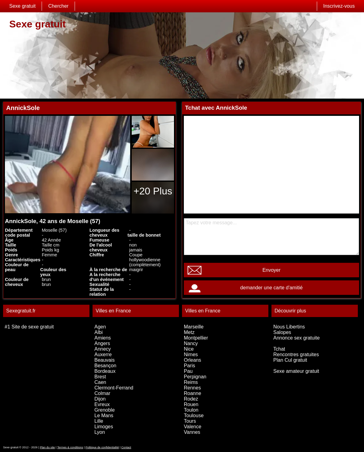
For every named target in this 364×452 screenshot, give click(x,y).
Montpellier (196, 337)
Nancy (191, 343)
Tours (190, 421)
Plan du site (47, 447)
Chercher (58, 6)
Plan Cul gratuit (290, 360)
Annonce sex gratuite (296, 337)
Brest (100, 376)
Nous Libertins (289, 326)
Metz (189, 332)
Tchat (279, 349)
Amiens (102, 337)
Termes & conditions (70, 447)
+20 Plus (153, 191)
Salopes (282, 332)
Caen (100, 382)
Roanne (192, 393)
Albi (98, 332)
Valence (192, 426)
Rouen (191, 404)
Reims (191, 382)
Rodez (191, 398)
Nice (189, 349)
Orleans (192, 360)
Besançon (105, 365)
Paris (189, 365)
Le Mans (103, 415)
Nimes (191, 354)
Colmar (102, 393)
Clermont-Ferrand (113, 387)
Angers (102, 343)
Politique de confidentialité (102, 447)
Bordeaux (105, 371)
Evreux (102, 404)
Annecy (102, 349)
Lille (98, 421)
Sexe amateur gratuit (296, 371)
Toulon (191, 410)
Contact (126, 447)
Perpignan (195, 376)
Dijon (99, 398)
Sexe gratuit (22, 6)
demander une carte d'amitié (271, 287)
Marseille (194, 326)
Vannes (192, 432)
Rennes (192, 387)
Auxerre (103, 354)
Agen (100, 326)
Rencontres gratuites (296, 354)
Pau (188, 371)
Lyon (99, 432)
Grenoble (104, 410)
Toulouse (194, 415)
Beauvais (104, 360)
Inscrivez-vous (339, 6)
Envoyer (272, 270)
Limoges (103, 426)
